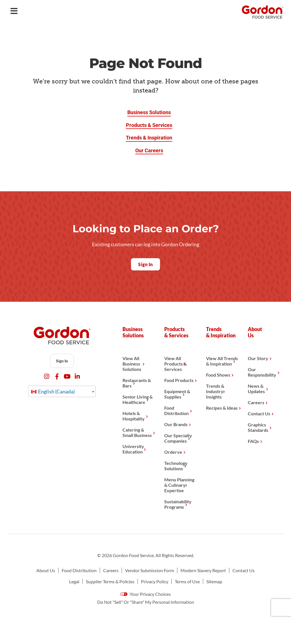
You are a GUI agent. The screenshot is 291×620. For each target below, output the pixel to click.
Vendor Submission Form (149, 570)
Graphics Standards (258, 427)
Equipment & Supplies (177, 394)
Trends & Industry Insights (215, 391)
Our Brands (176, 424)
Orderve (173, 452)
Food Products (179, 380)
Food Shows (218, 374)
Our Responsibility (262, 372)
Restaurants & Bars (136, 382)
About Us (45, 570)
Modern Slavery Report (203, 570)
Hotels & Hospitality (133, 415)
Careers (256, 402)
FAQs (253, 441)
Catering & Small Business (137, 432)
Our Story (258, 358)
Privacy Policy (154, 581)
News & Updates (256, 388)
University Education (133, 449)
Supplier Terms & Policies (110, 581)
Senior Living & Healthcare (137, 399)
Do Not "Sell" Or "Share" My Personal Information (145, 602)
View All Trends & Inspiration (222, 361)
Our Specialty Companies (178, 438)
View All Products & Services (175, 364)
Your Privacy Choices (145, 594)
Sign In (62, 360)
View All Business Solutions (131, 364)
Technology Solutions (176, 465)
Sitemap (214, 581)
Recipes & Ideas (222, 407)
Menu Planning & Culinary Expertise (179, 485)
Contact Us (259, 413)
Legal (74, 581)
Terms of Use (187, 581)
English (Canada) (53, 391)
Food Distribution (176, 410)
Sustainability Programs (178, 504)
